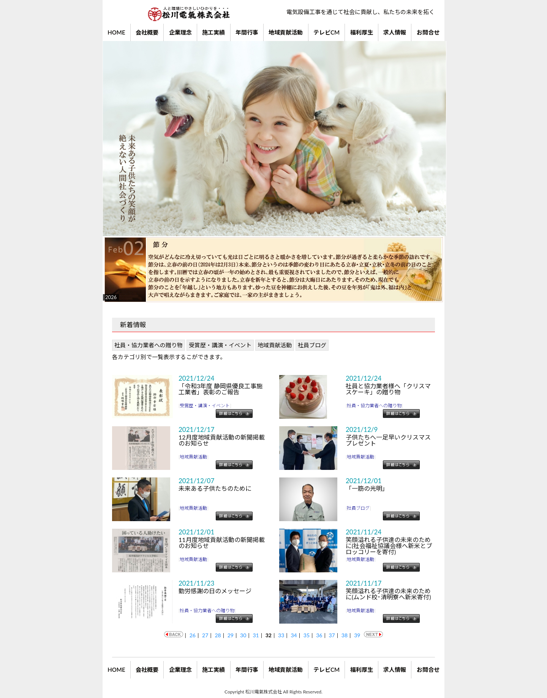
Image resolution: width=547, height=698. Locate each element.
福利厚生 (361, 32)
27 (205, 635)
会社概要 (147, 32)
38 (344, 635)
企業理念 (180, 32)
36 (319, 635)
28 (218, 635)
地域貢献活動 (286, 32)
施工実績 (213, 32)
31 (256, 635)
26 (193, 635)
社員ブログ (312, 345)
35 (307, 635)
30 (243, 635)
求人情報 (394, 32)
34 (294, 635)
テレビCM (326, 32)
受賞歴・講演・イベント (220, 345)
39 (357, 635)
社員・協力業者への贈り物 (148, 345)
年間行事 (247, 32)
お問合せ (428, 32)
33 (281, 635)
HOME (116, 32)
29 (231, 635)
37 (332, 635)
